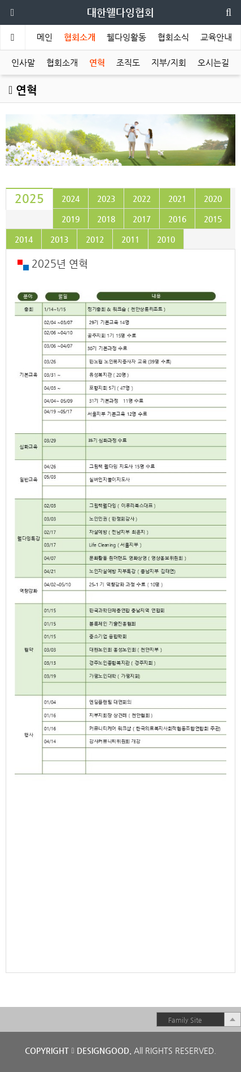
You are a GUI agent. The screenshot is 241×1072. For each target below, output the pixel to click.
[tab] (29, 199)
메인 (44, 37)
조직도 (128, 62)
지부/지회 (168, 62)
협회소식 (173, 37)
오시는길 (213, 62)
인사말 (23, 62)
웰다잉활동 (126, 37)
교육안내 (216, 37)
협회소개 (79, 37)
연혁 (97, 62)
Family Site (185, 1020)
